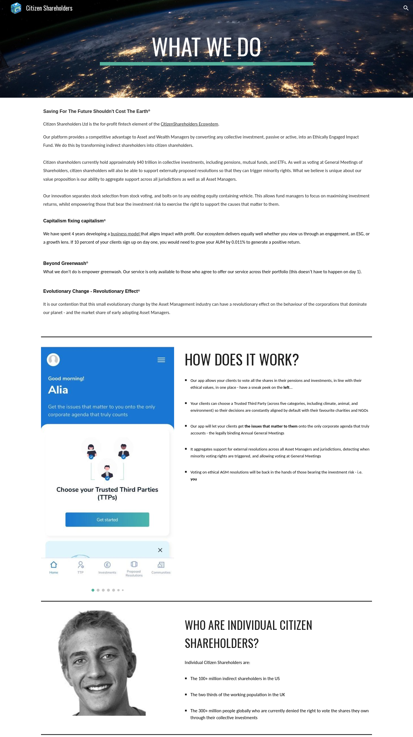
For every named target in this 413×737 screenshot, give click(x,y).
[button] (406, 8)
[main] (206, 49)
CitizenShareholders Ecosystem (189, 124)
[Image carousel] (107, 469)
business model (126, 233)
